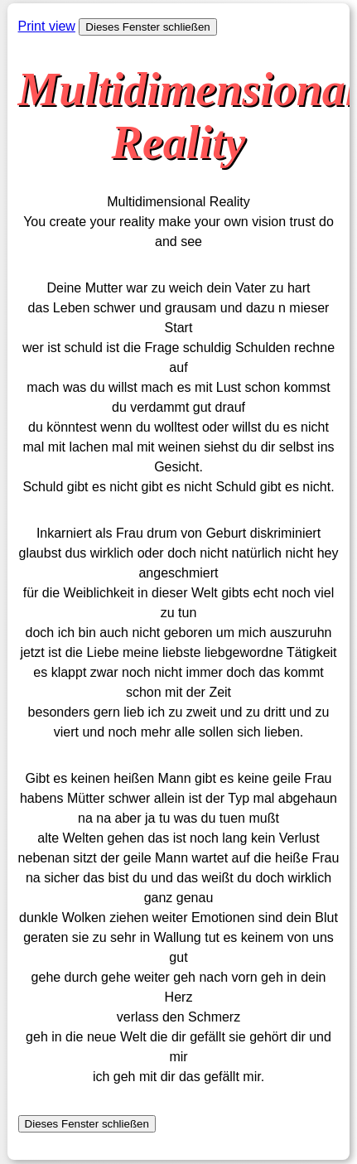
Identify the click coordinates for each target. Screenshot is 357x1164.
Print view (46, 26)
